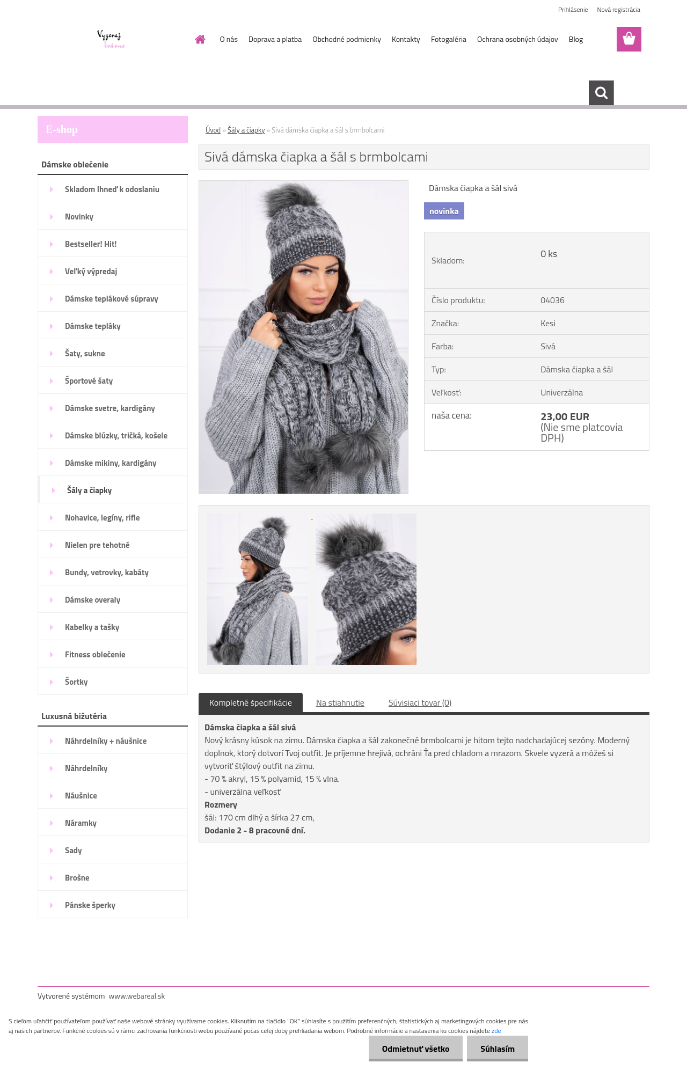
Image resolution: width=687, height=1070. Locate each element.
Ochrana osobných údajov (517, 39)
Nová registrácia (618, 9)
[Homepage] (199, 39)
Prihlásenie (573, 9)
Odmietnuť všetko (415, 1048)
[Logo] (111, 40)
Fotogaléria (448, 39)
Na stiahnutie (340, 702)
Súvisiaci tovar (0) (420, 702)
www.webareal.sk (137, 995)
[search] (601, 92)
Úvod (213, 129)
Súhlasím (497, 1048)
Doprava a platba (275, 39)
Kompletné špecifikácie (250, 702)
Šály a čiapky (246, 129)
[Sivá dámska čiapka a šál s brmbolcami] (303, 185)
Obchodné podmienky (346, 39)
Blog (576, 39)
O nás (229, 39)
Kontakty (406, 39)
